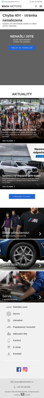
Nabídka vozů (17, 14)
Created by (22, 395)
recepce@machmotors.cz (22, 382)
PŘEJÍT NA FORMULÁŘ (22, 48)
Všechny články (22, 196)
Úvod (7, 14)
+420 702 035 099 (22, 387)
